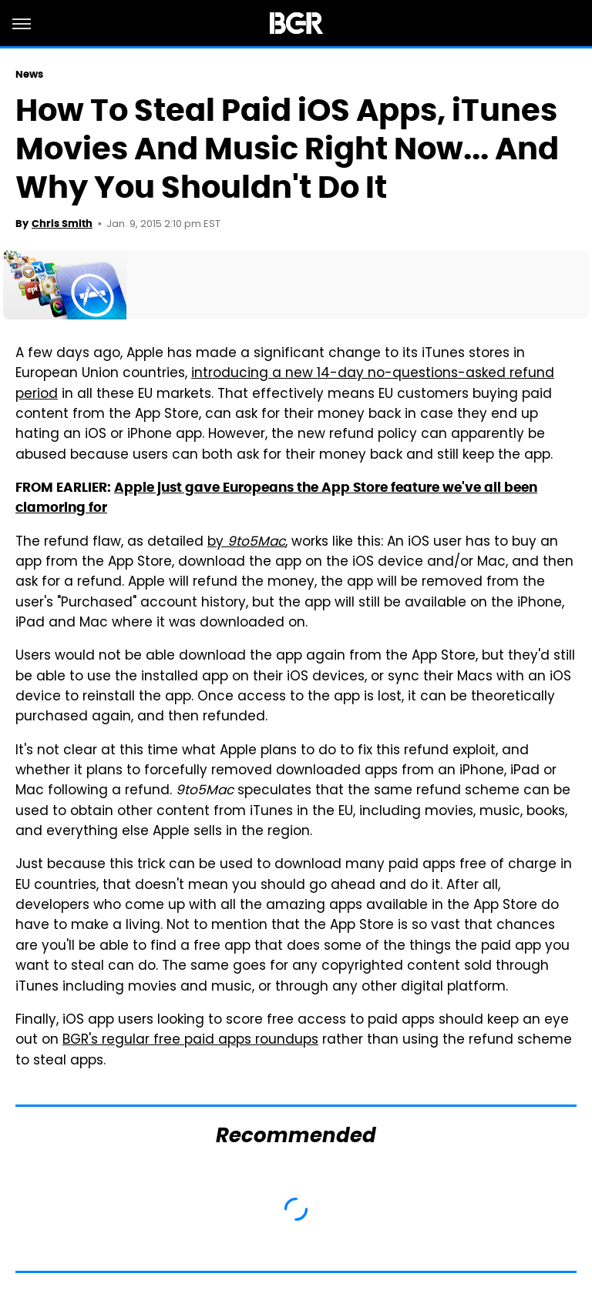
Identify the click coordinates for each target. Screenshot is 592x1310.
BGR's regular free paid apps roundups (190, 1040)
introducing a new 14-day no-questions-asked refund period (284, 384)
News (29, 74)
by (246, 542)
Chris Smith (62, 223)
